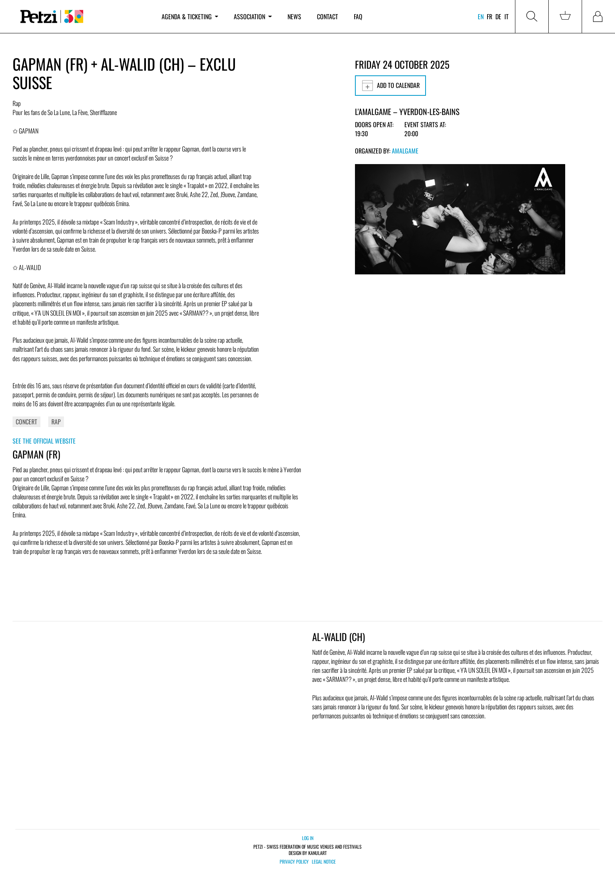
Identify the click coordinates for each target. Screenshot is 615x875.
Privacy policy (294, 862)
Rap (56, 421)
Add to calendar (390, 85)
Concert (26, 421)
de (498, 16)
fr (489, 16)
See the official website (44, 441)
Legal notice (324, 862)
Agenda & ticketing (190, 16)
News (294, 16)
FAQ (358, 16)
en (481, 16)
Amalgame (405, 150)
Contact (327, 16)
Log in (307, 838)
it (506, 16)
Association (252, 16)
